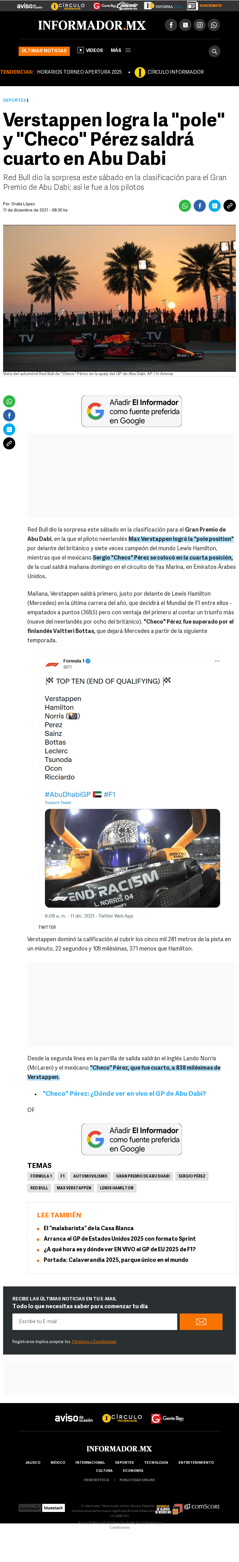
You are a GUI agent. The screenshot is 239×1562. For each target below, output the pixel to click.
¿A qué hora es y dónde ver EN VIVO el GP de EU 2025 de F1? (120, 1250)
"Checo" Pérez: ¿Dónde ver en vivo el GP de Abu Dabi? (124, 1094)
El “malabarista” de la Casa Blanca (89, 1229)
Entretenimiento (196, 1463)
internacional (90, 1463)
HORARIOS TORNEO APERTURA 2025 (79, 72)
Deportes (14, 101)
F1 (63, 1176)
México (58, 1463)
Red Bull (39, 1188)
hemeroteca (96, 1480)
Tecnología (156, 1463)
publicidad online (137, 1480)
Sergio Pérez (191, 1176)
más (121, 51)
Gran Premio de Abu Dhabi (143, 1176)
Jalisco (32, 1463)
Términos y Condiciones (93, 1342)
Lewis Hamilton (116, 1188)
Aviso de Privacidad (93, 1523)
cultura (104, 1471)
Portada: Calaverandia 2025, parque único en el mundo (116, 1260)
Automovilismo (90, 1176)
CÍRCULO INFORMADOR (176, 72)
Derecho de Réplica (126, 1523)
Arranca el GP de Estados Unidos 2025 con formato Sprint (120, 1239)
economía (133, 1471)
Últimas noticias (44, 51)
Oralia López (23, 204)
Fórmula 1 (41, 1176)
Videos (90, 50)
